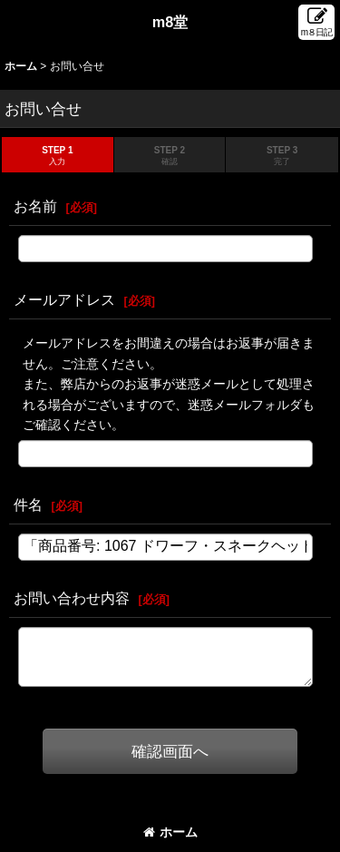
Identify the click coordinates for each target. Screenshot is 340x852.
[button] (316, 22)
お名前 (35, 206)
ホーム (170, 832)
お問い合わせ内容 (72, 598)
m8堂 (170, 22)
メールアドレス (64, 299)
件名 (28, 504)
